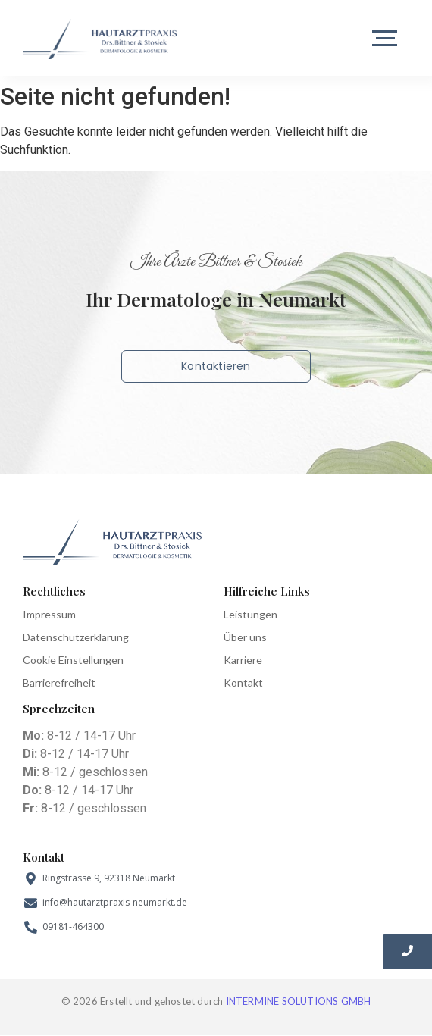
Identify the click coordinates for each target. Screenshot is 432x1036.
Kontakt (243, 682)
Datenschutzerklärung (76, 637)
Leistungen (250, 614)
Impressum (49, 614)
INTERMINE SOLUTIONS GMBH (298, 1001)
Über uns (245, 637)
